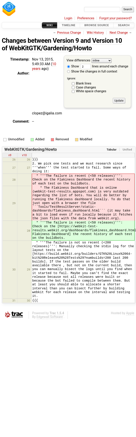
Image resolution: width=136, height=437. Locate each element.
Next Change (119, 33)
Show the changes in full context (92, 71)
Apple (130, 313)
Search (124, 25)
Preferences (85, 18)
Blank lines (83, 83)
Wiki (49, 25)
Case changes (86, 87)
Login (68, 18)
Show (73, 66)
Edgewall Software (49, 317)
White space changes (91, 91)
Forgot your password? (115, 18)
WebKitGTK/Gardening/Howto (50, 48)
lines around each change (104, 66)
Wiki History (95, 33)
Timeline (68, 25)
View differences (78, 61)
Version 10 (107, 40)
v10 (24, 155)
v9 (9, 155)
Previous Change (69, 33)
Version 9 (66, 40)
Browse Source (96, 25)
